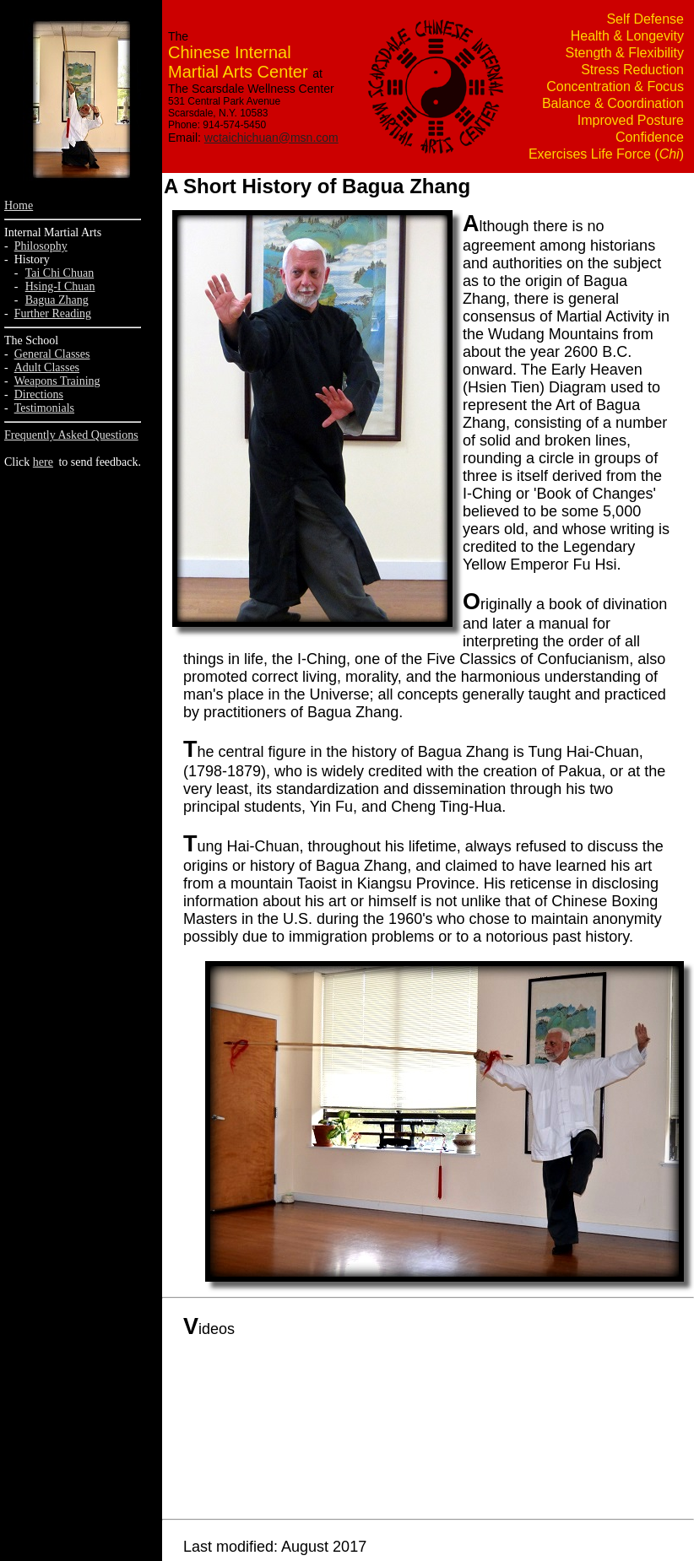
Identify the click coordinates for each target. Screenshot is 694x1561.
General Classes (52, 354)
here (43, 462)
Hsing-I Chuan (60, 286)
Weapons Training (57, 381)
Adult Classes (46, 367)
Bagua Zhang (57, 300)
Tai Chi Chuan (59, 273)
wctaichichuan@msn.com (271, 137)
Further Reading (52, 313)
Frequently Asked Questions (71, 435)
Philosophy (41, 246)
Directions (38, 394)
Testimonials (44, 408)
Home (18, 205)
